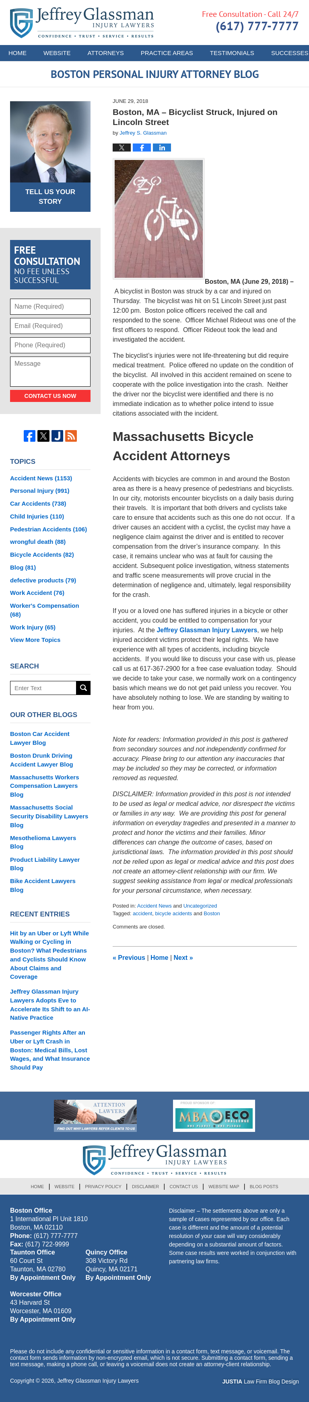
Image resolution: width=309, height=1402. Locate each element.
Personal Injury (40, 490)
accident (142, 913)
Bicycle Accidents (42, 554)
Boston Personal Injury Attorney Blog (82, 22)
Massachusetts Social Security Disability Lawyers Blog (49, 816)
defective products (43, 580)
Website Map (223, 1186)
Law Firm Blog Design (260, 1381)
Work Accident (37, 592)
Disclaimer (145, 1186)
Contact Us (183, 1186)
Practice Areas (167, 52)
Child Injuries (37, 516)
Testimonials (232, 52)
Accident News (154, 906)
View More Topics (35, 639)
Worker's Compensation (44, 610)
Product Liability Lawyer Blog (45, 864)
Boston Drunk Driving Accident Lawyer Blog (41, 760)
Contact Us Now (50, 396)
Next (183, 957)
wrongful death (38, 541)
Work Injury (33, 627)
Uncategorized (200, 906)
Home (17, 52)
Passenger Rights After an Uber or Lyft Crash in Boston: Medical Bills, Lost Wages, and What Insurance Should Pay (50, 1050)
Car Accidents (38, 503)
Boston (212, 913)
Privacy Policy (103, 1186)
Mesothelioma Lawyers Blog (43, 842)
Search (83, 688)
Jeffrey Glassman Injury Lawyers (207, 630)
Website (57, 52)
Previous (129, 957)
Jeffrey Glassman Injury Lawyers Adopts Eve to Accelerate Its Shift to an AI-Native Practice (50, 1004)
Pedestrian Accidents (48, 529)
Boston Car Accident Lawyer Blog (40, 738)
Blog (23, 567)
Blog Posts (264, 1186)
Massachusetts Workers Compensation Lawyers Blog (44, 786)
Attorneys (106, 52)
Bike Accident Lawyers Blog (43, 885)
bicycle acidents (173, 913)
